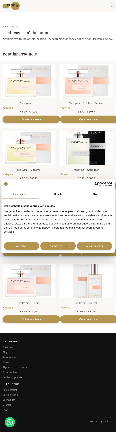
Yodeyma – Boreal (86, 302)
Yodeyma (8, 107)
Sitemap (7, 404)
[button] (10, 422)
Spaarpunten (10, 372)
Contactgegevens (12, 377)
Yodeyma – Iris (29, 103)
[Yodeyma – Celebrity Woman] (86, 81)
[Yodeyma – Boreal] (86, 281)
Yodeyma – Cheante (29, 169)
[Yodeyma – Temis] (29, 281)
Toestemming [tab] (20, 193)
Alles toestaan (94, 245)
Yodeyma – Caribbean (86, 169)
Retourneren (9, 357)
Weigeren (21, 245)
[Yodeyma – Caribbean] (86, 148)
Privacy (7, 362)
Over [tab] (96, 193)
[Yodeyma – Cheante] (29, 148)
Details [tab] (58, 193)
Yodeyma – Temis (29, 302)
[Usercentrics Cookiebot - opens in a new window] (97, 184)
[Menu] (6, 6)
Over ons (8, 347)
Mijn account (10, 389)
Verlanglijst (9, 399)
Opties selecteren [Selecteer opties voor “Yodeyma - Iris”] (31, 119)
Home (5, 26)
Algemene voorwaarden (16, 367)
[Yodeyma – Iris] (29, 81)
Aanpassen (58, 245)
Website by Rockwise (101, 420)
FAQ (5, 409)
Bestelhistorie (10, 394)
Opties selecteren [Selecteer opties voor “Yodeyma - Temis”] (31, 319)
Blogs (6, 352)
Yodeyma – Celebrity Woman (86, 103)
